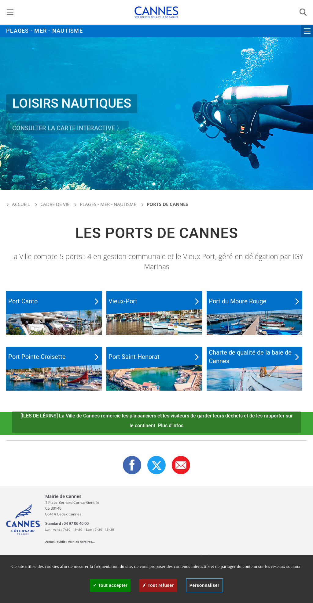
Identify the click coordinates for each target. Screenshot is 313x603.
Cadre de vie (54, 204)
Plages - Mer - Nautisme (44, 31)
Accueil (18, 204)
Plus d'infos (170, 425)
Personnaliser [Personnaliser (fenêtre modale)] (204, 585)
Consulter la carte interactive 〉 (67, 132)
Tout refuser (158, 585)
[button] (153, 184)
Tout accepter (110, 585)
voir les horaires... (81, 542)
